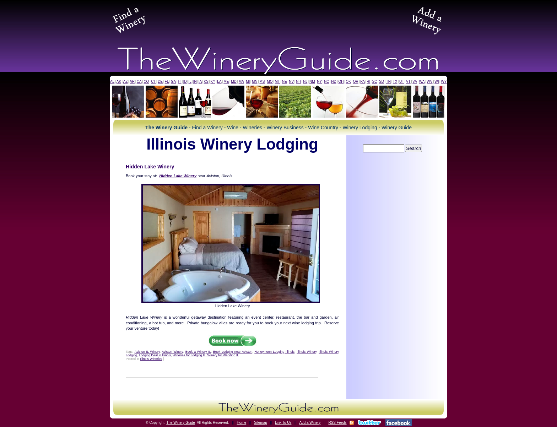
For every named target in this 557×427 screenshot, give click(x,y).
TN (388, 81)
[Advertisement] (278, 19)
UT (401, 81)
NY (319, 81)
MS (262, 81)
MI (248, 81)
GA (173, 81)
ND (333, 81)
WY (444, 81)
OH (341, 81)
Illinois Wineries (151, 359)
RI (368, 81)
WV (429, 81)
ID (185, 81)
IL (190, 81)
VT (408, 81)
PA (362, 81)
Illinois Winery (307, 351)
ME (226, 81)
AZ (125, 81)
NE (284, 81)
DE (160, 81)
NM (312, 81)
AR (132, 81)
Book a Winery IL (198, 351)
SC (374, 81)
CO (146, 81)
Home (242, 423)
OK (348, 81)
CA (139, 81)
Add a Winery (309, 423)
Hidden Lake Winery (150, 166)
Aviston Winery (172, 351)
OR (355, 81)
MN (255, 81)
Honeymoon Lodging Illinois (274, 351)
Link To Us (283, 423)
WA (422, 81)
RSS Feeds (337, 423)
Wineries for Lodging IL (189, 355)
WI (436, 81)
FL (167, 81)
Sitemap (260, 423)
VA (414, 81)
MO (269, 81)
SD (381, 81)
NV (291, 81)
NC (326, 81)
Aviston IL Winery (147, 351)
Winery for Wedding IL (223, 355)
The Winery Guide (180, 423)
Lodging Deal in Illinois (155, 355)
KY (212, 81)
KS (206, 81)
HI (180, 81)
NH (298, 81)
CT (153, 81)
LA (219, 81)
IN (195, 81)
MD (234, 81)
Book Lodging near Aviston (232, 351)
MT (277, 81)
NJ (305, 81)
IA (200, 81)
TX (395, 81)
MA (241, 81)
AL (112, 81)
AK (119, 81)
